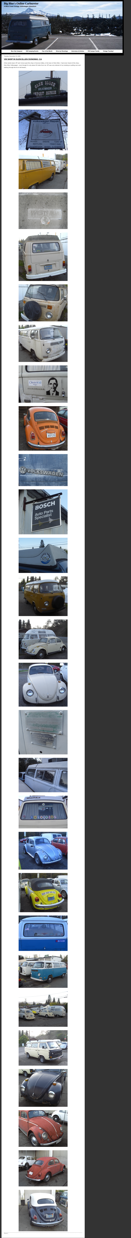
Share (5, 1233)
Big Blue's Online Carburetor (21, 3)
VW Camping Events (32, 51)
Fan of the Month (47, 51)
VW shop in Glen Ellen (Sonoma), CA (23, 59)
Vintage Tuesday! (108, 51)
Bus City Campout (16, 51)
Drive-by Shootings (62, 51)
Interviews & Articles (77, 51)
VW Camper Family (93, 51)
